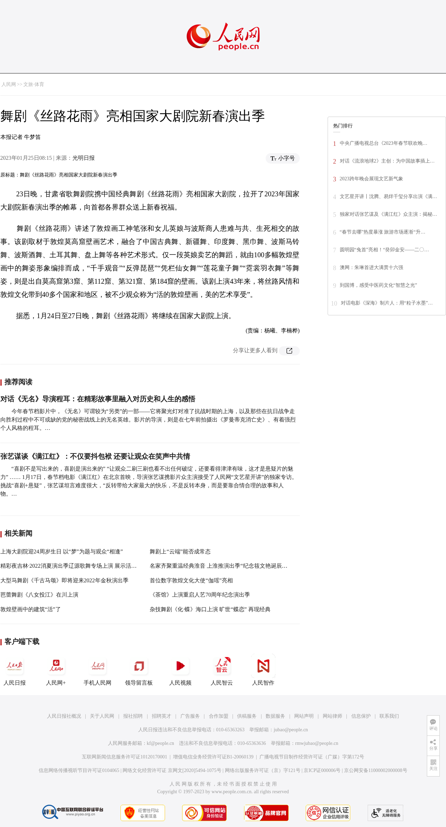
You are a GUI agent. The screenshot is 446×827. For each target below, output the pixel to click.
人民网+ (56, 670)
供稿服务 (247, 716)
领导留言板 (139, 670)
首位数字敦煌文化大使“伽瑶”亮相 (191, 580)
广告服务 (190, 716)
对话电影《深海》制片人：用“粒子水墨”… (387, 303)
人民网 (8, 84)
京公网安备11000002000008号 (375, 770)
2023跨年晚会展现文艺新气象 (371, 178)
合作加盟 (218, 716)
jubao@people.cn (291, 729)
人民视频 (180, 670)
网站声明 (304, 716)
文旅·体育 (33, 84)
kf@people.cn (160, 743)
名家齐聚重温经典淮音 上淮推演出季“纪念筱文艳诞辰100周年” (227, 566)
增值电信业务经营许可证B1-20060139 (213, 756)
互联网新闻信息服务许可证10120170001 (124, 756)
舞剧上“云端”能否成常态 (180, 551)
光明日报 (83, 158)
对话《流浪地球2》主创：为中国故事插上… (387, 161)
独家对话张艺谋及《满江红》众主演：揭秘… (388, 214)
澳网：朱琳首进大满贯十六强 (371, 267)
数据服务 (275, 716)
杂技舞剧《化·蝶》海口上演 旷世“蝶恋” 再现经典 (210, 609)
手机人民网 (97, 670)
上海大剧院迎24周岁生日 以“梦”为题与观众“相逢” (61, 551)
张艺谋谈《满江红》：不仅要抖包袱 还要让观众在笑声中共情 (95, 456)
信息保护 (361, 716)
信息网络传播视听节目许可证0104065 (79, 770)
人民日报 (14, 670)
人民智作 (263, 670)
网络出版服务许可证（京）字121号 (262, 770)
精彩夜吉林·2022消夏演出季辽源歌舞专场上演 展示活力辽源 (74, 566)
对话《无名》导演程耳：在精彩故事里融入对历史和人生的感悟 (97, 399)
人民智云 (222, 670)
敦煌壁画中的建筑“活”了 (30, 609)
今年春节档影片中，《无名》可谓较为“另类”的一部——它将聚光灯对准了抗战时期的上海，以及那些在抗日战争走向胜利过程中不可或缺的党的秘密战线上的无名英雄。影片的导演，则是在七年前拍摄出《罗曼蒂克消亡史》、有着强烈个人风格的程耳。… (148, 419)
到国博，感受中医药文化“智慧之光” (378, 285)
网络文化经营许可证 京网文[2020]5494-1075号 (172, 770)
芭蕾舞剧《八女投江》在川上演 (39, 595)
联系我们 (389, 716)
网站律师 (332, 716)
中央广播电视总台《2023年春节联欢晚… (384, 143)
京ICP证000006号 (322, 770)
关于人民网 (102, 716)
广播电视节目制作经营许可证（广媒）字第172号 (311, 756)
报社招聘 (133, 716)
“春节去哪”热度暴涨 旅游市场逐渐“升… (382, 232)
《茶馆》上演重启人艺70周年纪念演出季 (200, 595)
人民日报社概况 (64, 716)
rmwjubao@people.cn (316, 743)
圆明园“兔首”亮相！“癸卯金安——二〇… (384, 249)
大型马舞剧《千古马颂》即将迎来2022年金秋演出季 (64, 580)
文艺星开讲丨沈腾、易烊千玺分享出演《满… (388, 196)
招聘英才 (161, 716)
